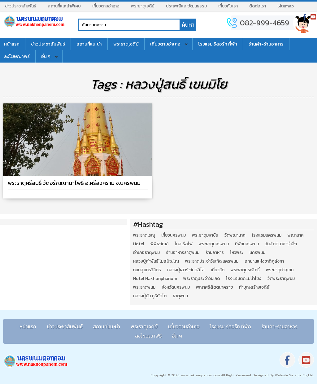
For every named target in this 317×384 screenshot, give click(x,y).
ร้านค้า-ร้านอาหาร (266, 43)
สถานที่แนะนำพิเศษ (64, 6)
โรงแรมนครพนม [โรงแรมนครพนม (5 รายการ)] (266, 235)
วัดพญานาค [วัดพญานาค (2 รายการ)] (234, 235)
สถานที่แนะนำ (89, 43)
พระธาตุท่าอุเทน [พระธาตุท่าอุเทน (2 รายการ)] (279, 270)
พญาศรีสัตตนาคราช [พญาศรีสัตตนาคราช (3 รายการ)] (214, 287)
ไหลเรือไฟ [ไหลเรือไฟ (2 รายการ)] (184, 244)
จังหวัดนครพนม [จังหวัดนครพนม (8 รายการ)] (176, 287)
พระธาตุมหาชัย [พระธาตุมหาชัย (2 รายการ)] (205, 235)
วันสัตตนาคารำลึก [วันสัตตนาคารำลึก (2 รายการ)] (281, 244)
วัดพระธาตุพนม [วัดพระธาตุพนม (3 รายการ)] (281, 278)
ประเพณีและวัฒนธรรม (186, 6)
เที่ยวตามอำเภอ (105, 6)
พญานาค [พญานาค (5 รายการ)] (296, 235)
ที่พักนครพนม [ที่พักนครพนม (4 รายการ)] (247, 244)
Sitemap (285, 6)
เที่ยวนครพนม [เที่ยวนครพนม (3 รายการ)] (173, 235)
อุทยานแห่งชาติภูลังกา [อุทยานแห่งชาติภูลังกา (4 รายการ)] (264, 261)
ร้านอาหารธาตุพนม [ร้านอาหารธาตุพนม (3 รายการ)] (182, 252)
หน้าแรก (28, 326)
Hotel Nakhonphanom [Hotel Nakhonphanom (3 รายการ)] (155, 278)
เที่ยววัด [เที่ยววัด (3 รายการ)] (217, 270)
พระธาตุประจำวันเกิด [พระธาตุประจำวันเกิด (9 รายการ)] (201, 278)
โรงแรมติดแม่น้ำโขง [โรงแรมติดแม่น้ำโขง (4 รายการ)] (243, 278)
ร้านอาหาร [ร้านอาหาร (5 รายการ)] (215, 252)
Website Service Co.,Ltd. (294, 375)
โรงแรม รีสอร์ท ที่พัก (217, 43)
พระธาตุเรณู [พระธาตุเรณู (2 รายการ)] (144, 235)
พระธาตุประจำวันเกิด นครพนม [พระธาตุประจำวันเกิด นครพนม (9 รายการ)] (211, 261)
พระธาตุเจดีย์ (142, 6)
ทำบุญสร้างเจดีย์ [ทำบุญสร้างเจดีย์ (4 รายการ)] (254, 287)
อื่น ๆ (45, 56)
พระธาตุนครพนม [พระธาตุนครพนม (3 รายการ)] (214, 244)
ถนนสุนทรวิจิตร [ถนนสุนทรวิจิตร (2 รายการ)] (147, 270)
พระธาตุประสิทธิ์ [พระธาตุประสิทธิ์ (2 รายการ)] (245, 270)
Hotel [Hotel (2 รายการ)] (138, 244)
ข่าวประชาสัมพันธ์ (20, 6)
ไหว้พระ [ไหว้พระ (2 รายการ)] (236, 252)
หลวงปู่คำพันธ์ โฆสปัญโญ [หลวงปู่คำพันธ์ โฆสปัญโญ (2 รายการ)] (156, 261)
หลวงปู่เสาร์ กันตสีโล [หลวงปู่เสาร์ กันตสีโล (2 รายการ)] (186, 270)
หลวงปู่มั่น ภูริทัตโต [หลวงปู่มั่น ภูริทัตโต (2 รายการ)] (150, 296)
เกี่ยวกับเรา (228, 6)
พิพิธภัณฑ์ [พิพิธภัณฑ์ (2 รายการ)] (159, 244)
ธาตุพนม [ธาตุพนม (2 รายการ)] (180, 296)
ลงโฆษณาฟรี (148, 335)
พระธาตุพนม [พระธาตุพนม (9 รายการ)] (144, 287)
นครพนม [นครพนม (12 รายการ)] (257, 252)
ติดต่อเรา (257, 6)
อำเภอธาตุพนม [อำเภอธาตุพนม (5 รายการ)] (146, 252)
